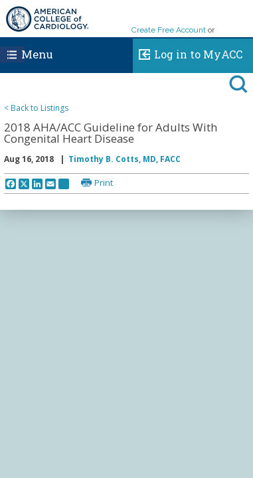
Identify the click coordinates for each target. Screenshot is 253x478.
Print (103, 183)
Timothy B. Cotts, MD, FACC (124, 159)
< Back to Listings (36, 108)
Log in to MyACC (187, 52)
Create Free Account (168, 30)
